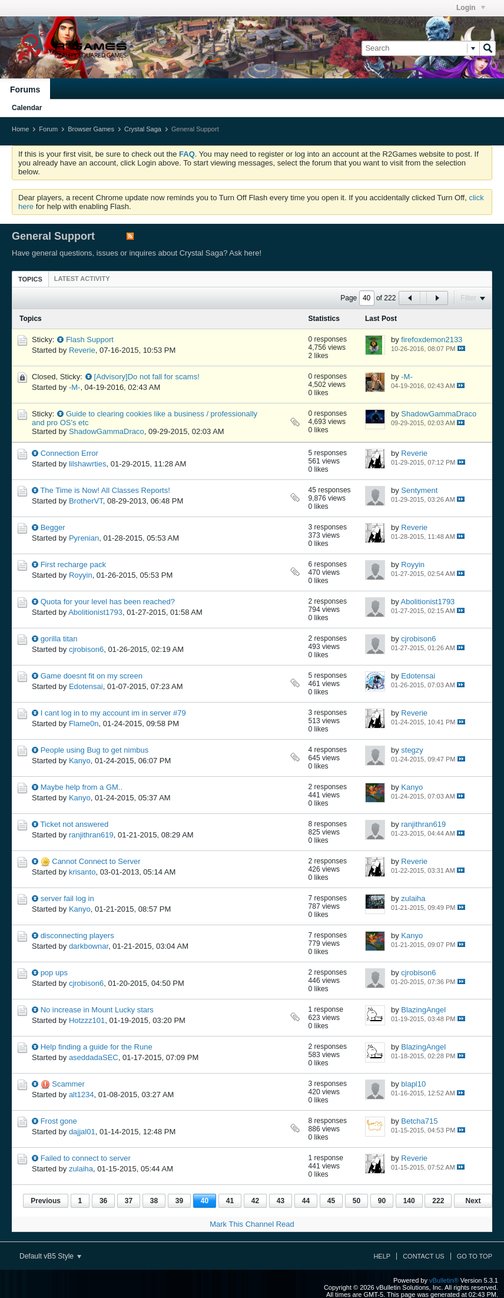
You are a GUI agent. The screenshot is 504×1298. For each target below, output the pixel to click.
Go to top (474, 1256)
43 (280, 1201)
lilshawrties (88, 463)
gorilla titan (59, 638)
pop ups (54, 972)
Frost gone (59, 1121)
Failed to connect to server (86, 1158)
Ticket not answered (74, 824)
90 (382, 1201)
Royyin (80, 575)
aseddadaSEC (93, 1057)
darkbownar (88, 946)
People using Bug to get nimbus (95, 750)
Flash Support (90, 339)
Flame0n (84, 723)
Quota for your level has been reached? (108, 601)
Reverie (82, 350)
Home (20, 129)
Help (381, 1256)
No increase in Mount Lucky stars (97, 1009)
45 (331, 1201)
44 (306, 1201)
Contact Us (424, 1256)
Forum (48, 129)
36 (103, 1201)
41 (230, 1201)
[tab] (30, 279)
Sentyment (419, 490)
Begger (53, 527)
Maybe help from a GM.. (81, 787)
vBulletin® (444, 1280)
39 (179, 1201)
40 (204, 1201)
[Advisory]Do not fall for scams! (147, 376)
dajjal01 (82, 1131)
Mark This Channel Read (252, 1224)
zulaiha (413, 898)
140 (409, 1201)
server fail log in (67, 898)
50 (356, 1201)
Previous (46, 1201)
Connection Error (69, 453)
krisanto (82, 871)
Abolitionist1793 (95, 612)
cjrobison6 (86, 649)
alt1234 (81, 1094)
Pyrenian (84, 538)
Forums (25, 89)
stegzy (412, 750)
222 (438, 1201)
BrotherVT (86, 500)
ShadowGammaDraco (106, 431)
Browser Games (91, 129)
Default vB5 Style (50, 1256)
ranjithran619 (91, 834)
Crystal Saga (142, 129)
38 (154, 1201)
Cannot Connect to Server (96, 861)
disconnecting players (77, 935)
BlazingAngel (423, 1009)
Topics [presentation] (30, 279)
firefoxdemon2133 (431, 339)
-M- (75, 387)
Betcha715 (419, 1121)
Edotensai (86, 686)
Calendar (27, 108)
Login (470, 8)
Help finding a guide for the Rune (96, 1046)
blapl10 (413, 1084)
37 (128, 1201)
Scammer (68, 1084)
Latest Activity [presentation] (82, 278)
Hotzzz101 (87, 1020)
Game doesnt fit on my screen (91, 675)
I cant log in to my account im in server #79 (113, 712)
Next (472, 1201)
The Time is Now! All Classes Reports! (105, 490)
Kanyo (80, 760)
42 (255, 1201)
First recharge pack (73, 564)
